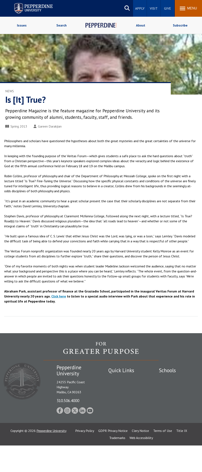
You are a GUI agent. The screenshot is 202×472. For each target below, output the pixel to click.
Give (167, 8)
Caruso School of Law (174, 385)
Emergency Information (124, 393)
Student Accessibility (122, 385)
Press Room (116, 426)
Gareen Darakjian (48, 126)
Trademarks (117, 464)
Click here (58, 296)
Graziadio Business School (172, 399)
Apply (140, 8)
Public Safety (117, 378)
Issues (22, 25)
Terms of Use (162, 457)
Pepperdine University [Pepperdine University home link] (28, 3)
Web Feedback (118, 433)
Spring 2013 (16, 126)
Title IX (181, 457)
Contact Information (123, 412)
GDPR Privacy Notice (113, 457)
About (140, 25)
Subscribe (180, 25)
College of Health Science (171, 438)
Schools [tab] (167, 370)
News (9, 91)
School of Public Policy (175, 425)
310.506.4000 (68, 400)
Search (61, 25)
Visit (154, 8)
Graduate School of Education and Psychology (172, 413)
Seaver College (169, 378)
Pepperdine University (51, 457)
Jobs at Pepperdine (121, 404)
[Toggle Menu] (188, 8)
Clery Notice (140, 457)
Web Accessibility (141, 464)
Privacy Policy (84, 457)
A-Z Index (115, 419)
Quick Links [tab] (121, 370)
